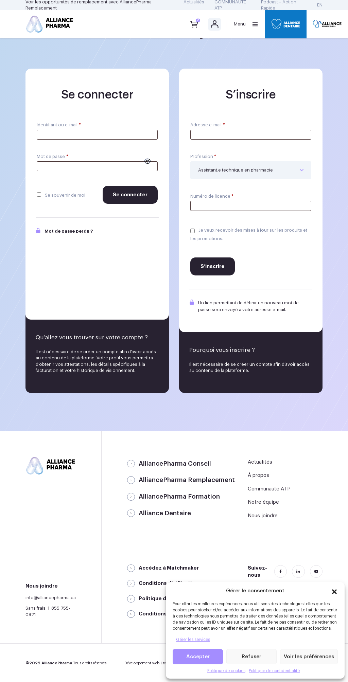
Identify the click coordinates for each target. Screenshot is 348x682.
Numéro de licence (211, 196)
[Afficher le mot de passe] (147, 161)
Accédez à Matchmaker (169, 568)
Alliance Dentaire (165, 513)
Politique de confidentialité (274, 671)
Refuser (251, 656)
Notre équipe (263, 502)
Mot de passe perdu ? (64, 231)
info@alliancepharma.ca (50, 597)
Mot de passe (52, 156)
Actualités (260, 462)
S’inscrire (213, 266)
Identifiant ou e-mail (59, 125)
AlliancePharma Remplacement (187, 480)
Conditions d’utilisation (168, 583)
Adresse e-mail (207, 125)
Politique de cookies (226, 671)
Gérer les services (193, 640)
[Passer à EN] (320, 5)
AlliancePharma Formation (179, 496)
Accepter (198, 656)
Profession (203, 156)
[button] (334, 590)
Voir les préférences (309, 656)
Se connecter (130, 194)
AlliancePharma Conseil (175, 464)
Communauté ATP (269, 488)
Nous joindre (263, 515)
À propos (258, 475)
